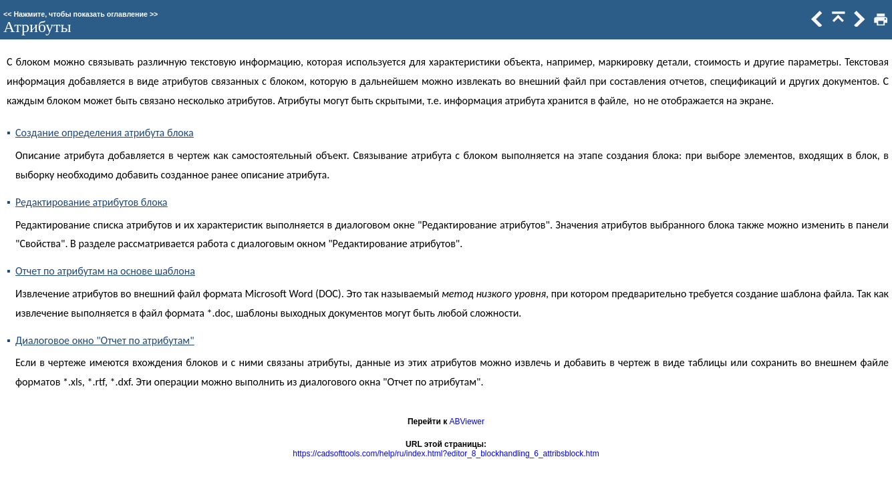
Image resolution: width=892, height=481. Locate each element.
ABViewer (467, 421)
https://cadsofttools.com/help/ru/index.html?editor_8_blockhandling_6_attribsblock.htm (446, 453)
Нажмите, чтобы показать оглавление (80, 14)
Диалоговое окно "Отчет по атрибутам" (104, 340)
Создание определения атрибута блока (104, 132)
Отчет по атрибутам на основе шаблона (105, 271)
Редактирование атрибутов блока (91, 202)
